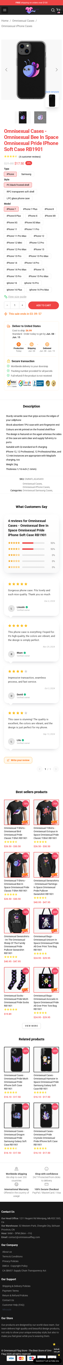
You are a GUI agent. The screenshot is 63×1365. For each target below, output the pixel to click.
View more (31, 1026)
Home (4, 20)
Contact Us (8, 1300)
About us (7, 1251)
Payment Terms (10, 1290)
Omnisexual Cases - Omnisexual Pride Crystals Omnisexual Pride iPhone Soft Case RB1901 (45, 1138)
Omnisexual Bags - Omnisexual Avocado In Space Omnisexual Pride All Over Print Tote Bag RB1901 (46, 1002)
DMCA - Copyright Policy (15, 1266)
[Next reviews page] (56, 769)
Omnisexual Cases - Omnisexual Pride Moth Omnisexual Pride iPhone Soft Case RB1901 (16, 1082)
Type (6, 168)
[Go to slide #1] (23, 117)
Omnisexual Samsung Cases (37, 490)
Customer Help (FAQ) (13, 1305)
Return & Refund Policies (15, 1295)
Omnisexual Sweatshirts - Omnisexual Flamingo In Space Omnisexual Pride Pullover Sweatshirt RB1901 (46, 887)
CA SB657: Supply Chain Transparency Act (24, 1270)
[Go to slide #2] (40, 117)
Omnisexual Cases (23, 20)
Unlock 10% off (57, 1350)
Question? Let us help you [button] (47, 1361)
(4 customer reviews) (30, 156)
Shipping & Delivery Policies (16, 1286)
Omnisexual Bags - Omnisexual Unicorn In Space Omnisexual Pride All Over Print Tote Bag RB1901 (46, 943)
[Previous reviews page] (40, 769)
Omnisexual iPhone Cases (16, 26)
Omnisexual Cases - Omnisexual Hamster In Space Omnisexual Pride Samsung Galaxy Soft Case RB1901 (46, 1082)
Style (6, 179)
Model (7, 203)
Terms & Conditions (12, 1256)
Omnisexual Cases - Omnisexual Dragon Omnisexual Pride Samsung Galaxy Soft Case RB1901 (15, 1138)
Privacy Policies (10, 1261)
